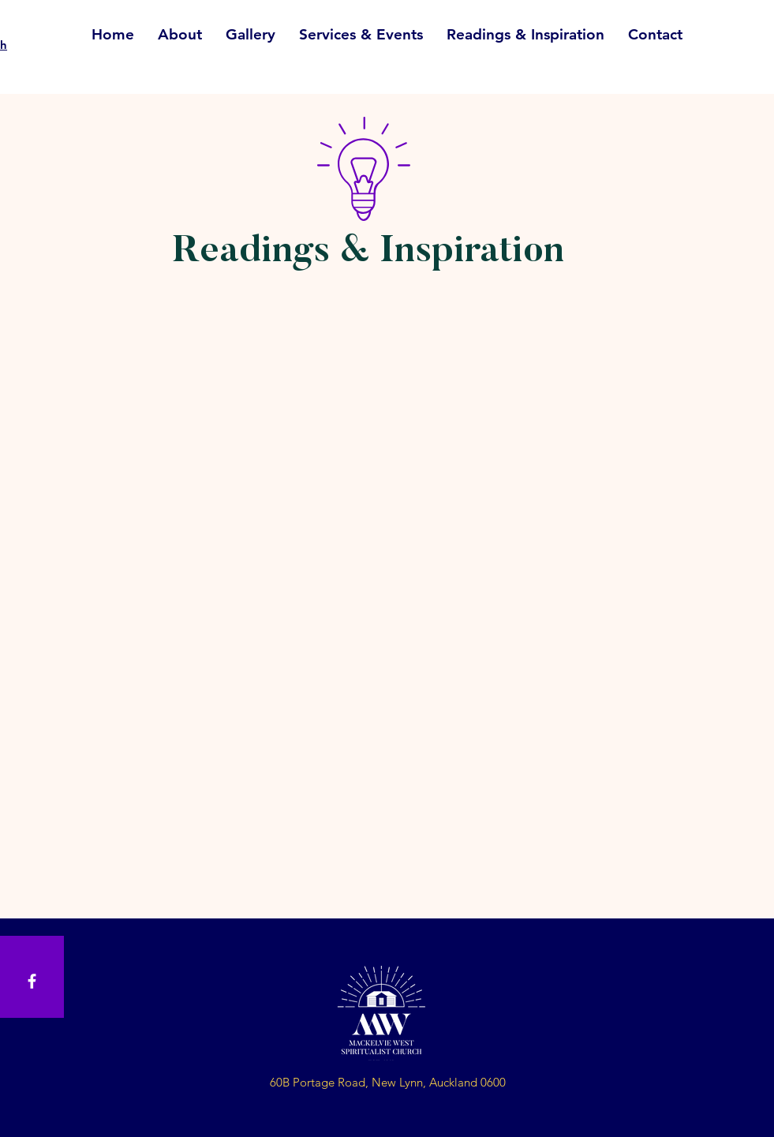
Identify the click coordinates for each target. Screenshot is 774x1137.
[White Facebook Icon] (32, 981)
